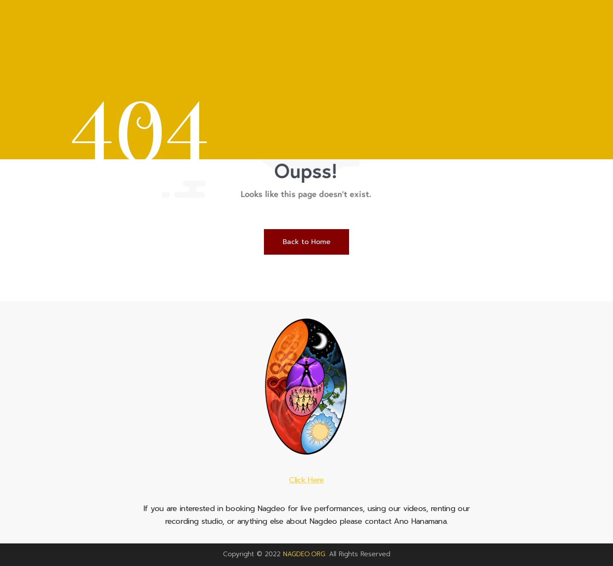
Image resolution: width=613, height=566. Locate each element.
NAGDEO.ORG (304, 554)
